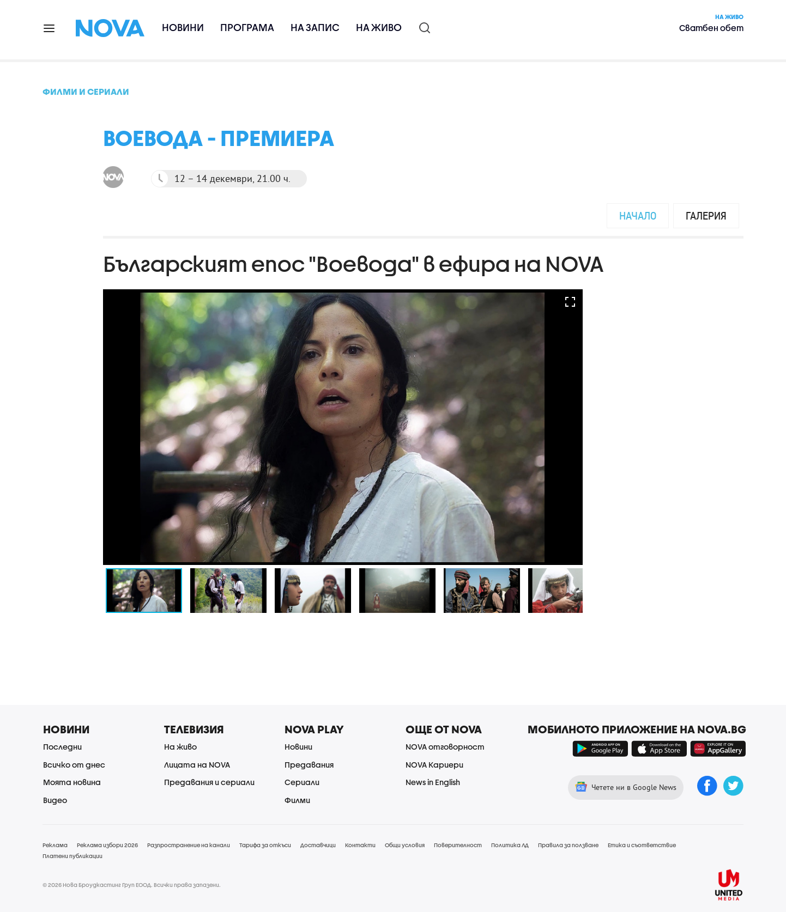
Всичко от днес (74, 764)
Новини (183, 27)
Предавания (309, 764)
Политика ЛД (510, 845)
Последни (62, 746)
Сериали (302, 782)
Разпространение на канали (188, 845)
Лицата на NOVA (197, 764)
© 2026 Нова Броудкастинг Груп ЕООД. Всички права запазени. (132, 884)
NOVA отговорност (445, 746)
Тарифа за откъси (265, 845)
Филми (297, 800)
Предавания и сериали (209, 782)
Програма (247, 27)
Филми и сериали (86, 91)
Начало (637, 215)
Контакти (360, 845)
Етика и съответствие (642, 845)
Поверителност (458, 845)
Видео (55, 800)
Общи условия (405, 845)
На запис (315, 27)
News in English (433, 782)
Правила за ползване (568, 845)
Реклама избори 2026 (107, 845)
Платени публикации (72, 856)
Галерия (706, 215)
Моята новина (72, 782)
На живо (379, 27)
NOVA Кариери (434, 764)
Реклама (55, 845)
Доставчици (318, 845)
